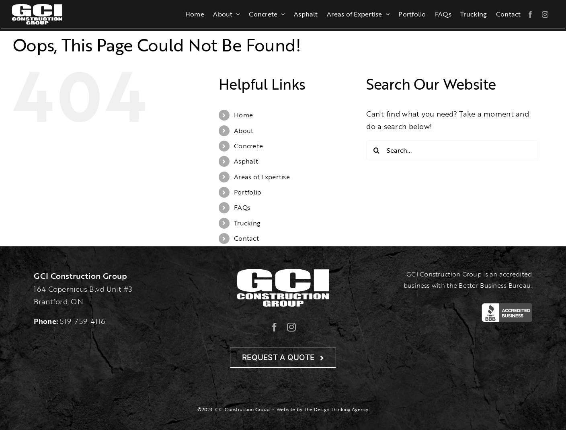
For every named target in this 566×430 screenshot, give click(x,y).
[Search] (376, 150)
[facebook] (530, 14)
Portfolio (247, 192)
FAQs (242, 207)
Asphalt (246, 161)
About (243, 130)
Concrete (248, 146)
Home (243, 115)
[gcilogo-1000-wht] (37, 7)
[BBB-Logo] (507, 306)
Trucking (247, 223)
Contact (246, 238)
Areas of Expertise (262, 177)
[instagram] (545, 14)
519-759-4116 (82, 321)
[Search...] (452, 150)
